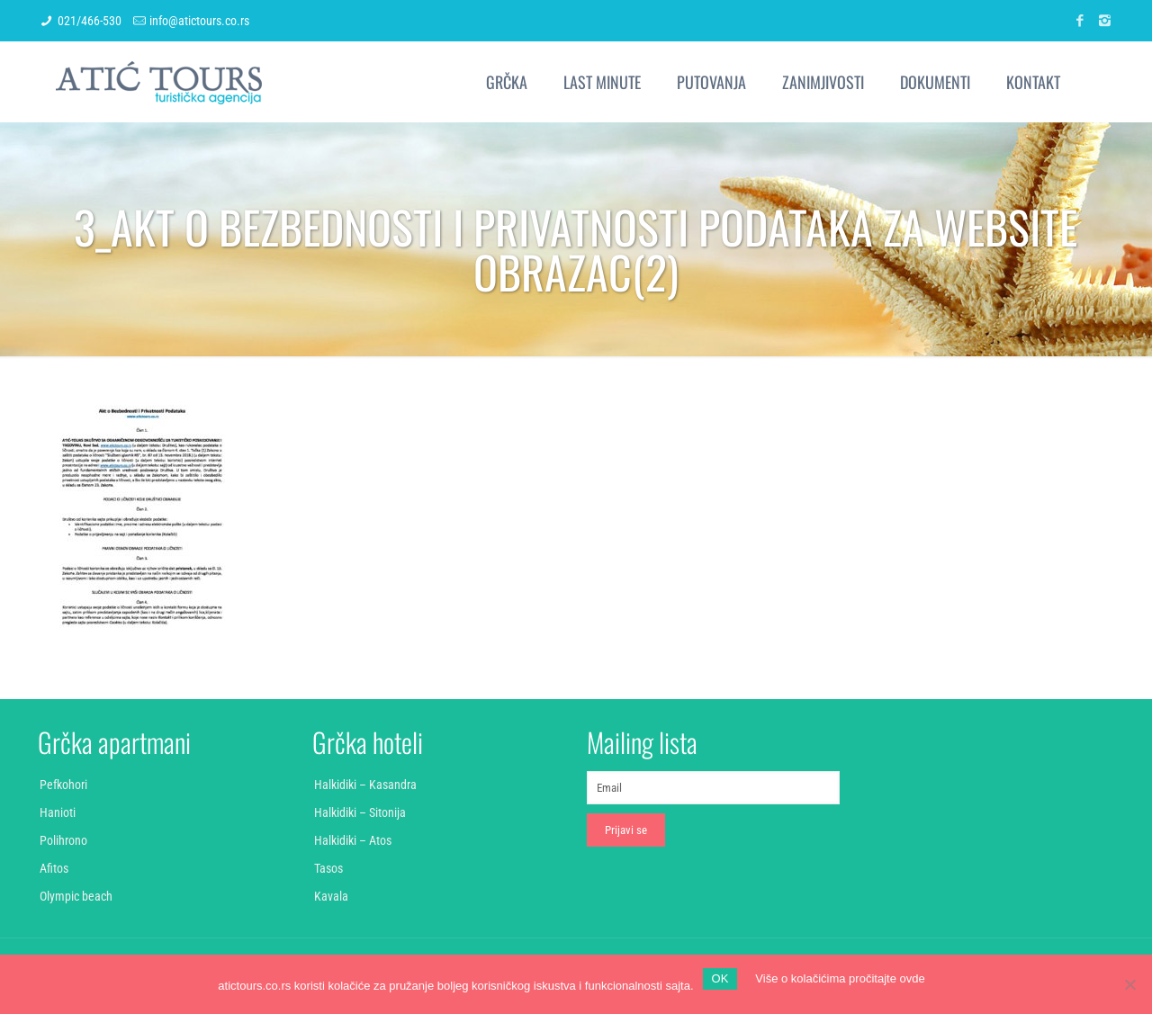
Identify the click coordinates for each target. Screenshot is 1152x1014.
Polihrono (63, 840)
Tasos (328, 868)
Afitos (54, 868)
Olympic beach (76, 896)
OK (720, 978)
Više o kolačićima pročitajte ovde (839, 978)
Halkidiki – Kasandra (365, 784)
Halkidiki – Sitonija (360, 812)
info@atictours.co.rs (199, 20)
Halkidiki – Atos (353, 840)
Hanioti (58, 812)
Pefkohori (63, 784)
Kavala (331, 896)
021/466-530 (90, 20)
